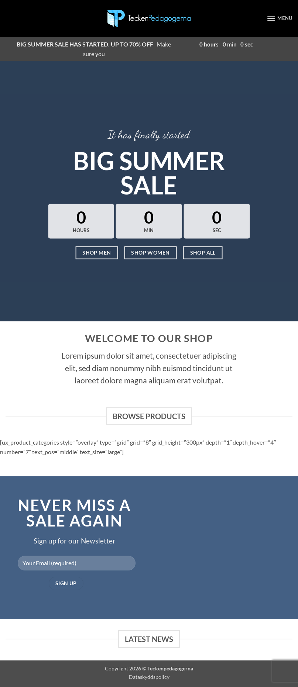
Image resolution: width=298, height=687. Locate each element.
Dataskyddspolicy (149, 677)
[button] (279, 18)
